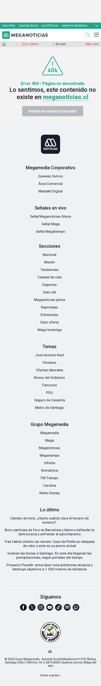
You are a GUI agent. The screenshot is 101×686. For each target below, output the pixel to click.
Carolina (49, 485)
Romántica (49, 470)
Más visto (92, 44)
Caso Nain (8, 25)
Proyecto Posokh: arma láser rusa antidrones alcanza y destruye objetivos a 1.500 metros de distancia (49, 567)
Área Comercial (50, 184)
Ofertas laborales (49, 370)
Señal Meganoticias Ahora (50, 216)
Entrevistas (49, 315)
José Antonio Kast (49, 355)
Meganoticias (49, 448)
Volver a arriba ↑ (50, 675)
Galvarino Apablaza (74, 25)
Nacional (49, 255)
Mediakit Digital (50, 191)
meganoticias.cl (65, 97)
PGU (49, 392)
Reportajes (49, 307)
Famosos (49, 385)
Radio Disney (49, 493)
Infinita (49, 463)
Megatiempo (49, 455)
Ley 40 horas (50, 25)
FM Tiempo (49, 478)
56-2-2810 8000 (49, 662)
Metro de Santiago (49, 408)
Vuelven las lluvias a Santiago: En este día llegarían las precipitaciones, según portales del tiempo (49, 555)
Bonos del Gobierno (49, 377)
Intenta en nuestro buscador (52, 111)
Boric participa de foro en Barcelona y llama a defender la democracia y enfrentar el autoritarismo (49, 532)
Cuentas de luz (28, 25)
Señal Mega (51, 224)
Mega (49, 440)
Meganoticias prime (49, 300)
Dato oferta (49, 322)
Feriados (49, 362)
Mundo (49, 262)
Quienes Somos (50, 176)
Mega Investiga (50, 330)
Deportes (49, 285)
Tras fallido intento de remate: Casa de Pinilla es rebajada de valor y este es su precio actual (49, 543)
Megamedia (49, 433)
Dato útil (49, 292)
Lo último (32, 44)
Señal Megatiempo (50, 231)
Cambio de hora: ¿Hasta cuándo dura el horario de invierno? (49, 520)
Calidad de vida (50, 277)
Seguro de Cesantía (49, 400)
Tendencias (49, 270)
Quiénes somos (72, 662)
